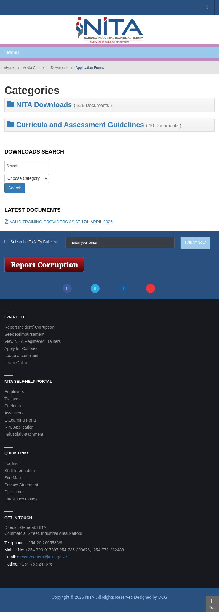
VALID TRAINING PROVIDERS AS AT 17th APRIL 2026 (58, 221)
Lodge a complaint (21, 355)
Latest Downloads (20, 499)
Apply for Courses (20, 348)
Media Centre (33, 68)
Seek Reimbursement (24, 334)
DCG (162, 597)
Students (12, 405)
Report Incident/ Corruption (29, 327)
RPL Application (18, 427)
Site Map (12, 477)
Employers (14, 391)
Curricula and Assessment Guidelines (94, 125)
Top (212, 604)
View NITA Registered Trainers (32, 341)
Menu (11, 52)
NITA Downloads (59, 105)
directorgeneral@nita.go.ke (42, 557)
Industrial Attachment (23, 434)
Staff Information (19, 470)
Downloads (59, 68)
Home (10, 68)
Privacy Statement (21, 484)
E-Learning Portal (20, 420)
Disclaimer (14, 492)
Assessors (14, 413)
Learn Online (16, 362)
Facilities (12, 463)
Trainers (12, 398)
